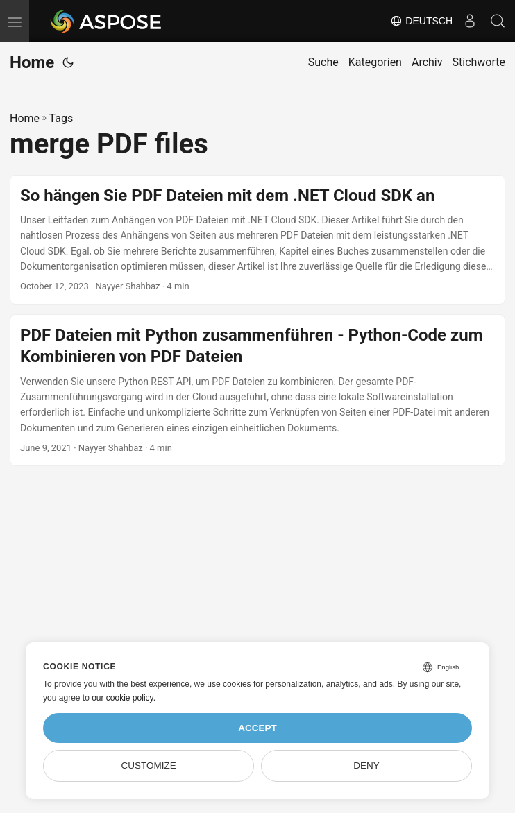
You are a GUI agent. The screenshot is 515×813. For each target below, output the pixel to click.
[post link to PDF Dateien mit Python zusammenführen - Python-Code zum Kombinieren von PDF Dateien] (257, 390)
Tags (61, 118)
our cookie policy (122, 698)
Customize (148, 765)
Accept (257, 728)
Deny (366, 765)
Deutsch (421, 21)
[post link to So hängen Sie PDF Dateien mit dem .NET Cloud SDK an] (257, 240)
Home (32, 62)
